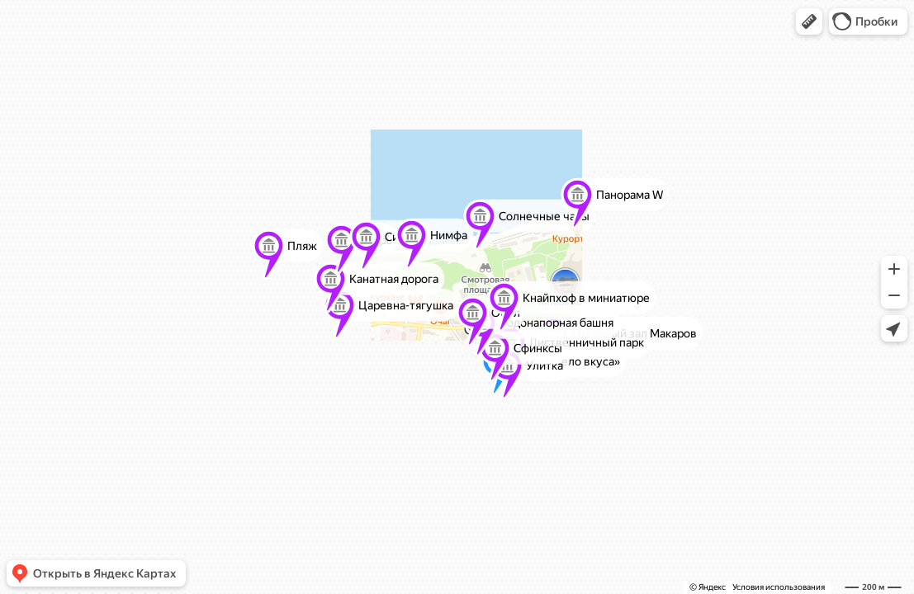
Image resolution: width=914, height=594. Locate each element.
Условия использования (778, 587)
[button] (809, 21)
